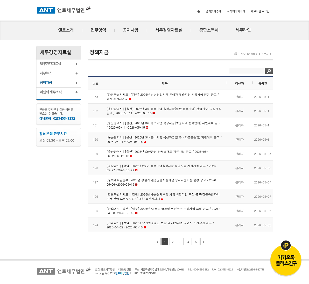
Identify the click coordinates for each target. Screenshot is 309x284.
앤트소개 (66, 30)
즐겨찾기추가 (213, 11)
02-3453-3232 (200, 269)
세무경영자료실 (168, 30)
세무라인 (243, 30)
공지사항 (130, 30)
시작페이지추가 (236, 11)
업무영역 (98, 30)
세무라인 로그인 (260, 11)
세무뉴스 (46, 73)
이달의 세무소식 (51, 92)
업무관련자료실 (50, 64)
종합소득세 (208, 30)
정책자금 (46, 83)
